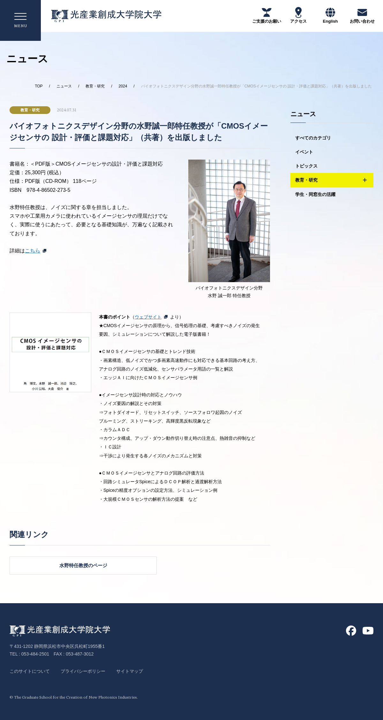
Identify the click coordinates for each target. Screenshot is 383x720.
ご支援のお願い (266, 15)
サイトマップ (129, 671)
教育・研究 (95, 86)
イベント (304, 151)
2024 (123, 86)
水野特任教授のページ (80, 565)
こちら (32, 250)
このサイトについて (30, 671)
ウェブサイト (148, 316)
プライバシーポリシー (83, 671)
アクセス (298, 15)
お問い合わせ (362, 15)
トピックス (306, 166)
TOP (38, 86)
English (330, 15)
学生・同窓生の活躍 (315, 194)
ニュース (64, 86)
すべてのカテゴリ (313, 137)
